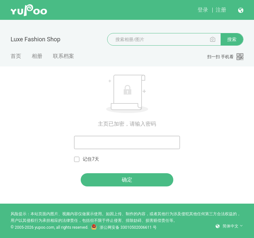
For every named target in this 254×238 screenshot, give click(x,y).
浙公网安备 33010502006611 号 (123, 227)
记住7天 (86, 159)
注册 (221, 10)
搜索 (231, 39)
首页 (16, 56)
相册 (37, 56)
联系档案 (63, 56)
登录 (202, 10)
